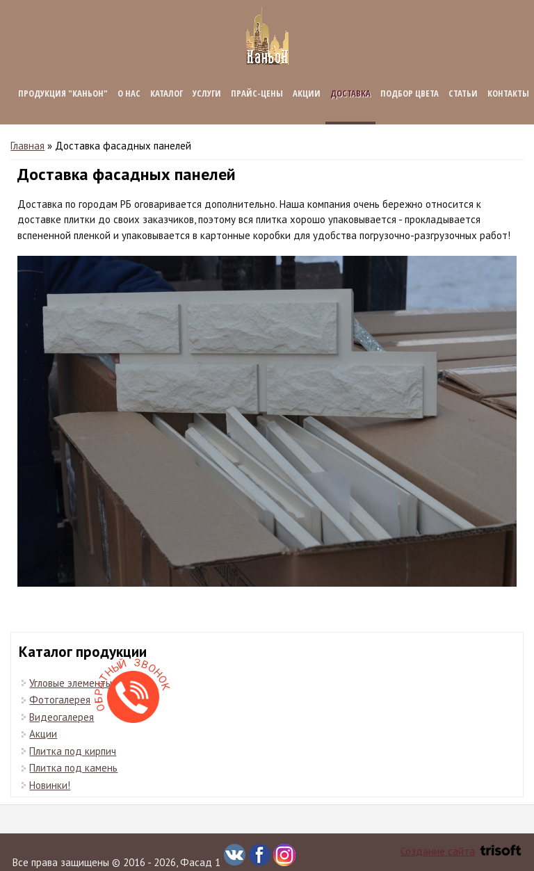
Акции (307, 93)
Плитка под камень (73, 767)
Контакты (508, 93)
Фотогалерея (59, 699)
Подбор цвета (409, 93)
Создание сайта (460, 851)
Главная (27, 145)
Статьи (463, 93)
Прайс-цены (257, 93)
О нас (129, 93)
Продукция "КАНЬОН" (63, 93)
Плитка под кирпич (72, 751)
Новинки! (49, 785)
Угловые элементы (70, 683)
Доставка (350, 93)
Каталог (166, 93)
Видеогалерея (61, 717)
